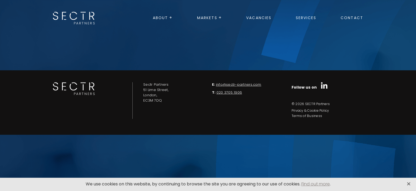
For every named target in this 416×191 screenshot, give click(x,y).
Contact (352, 18)
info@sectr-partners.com (238, 84)
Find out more (315, 184)
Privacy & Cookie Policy (310, 110)
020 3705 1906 (229, 92)
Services (306, 18)
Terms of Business (307, 116)
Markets (207, 18)
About (160, 18)
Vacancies (258, 18)
